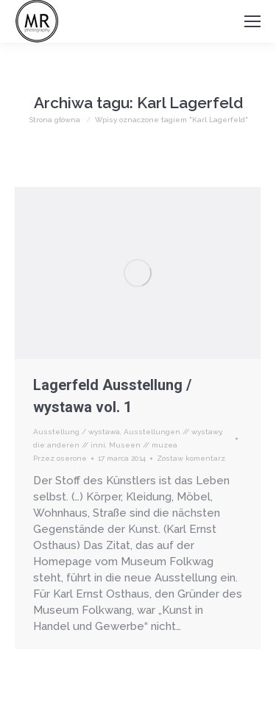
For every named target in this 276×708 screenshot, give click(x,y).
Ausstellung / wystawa (76, 432)
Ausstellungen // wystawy (173, 432)
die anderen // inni (69, 445)
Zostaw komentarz (191, 458)
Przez (60, 458)
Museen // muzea (143, 445)
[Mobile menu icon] (252, 21)
